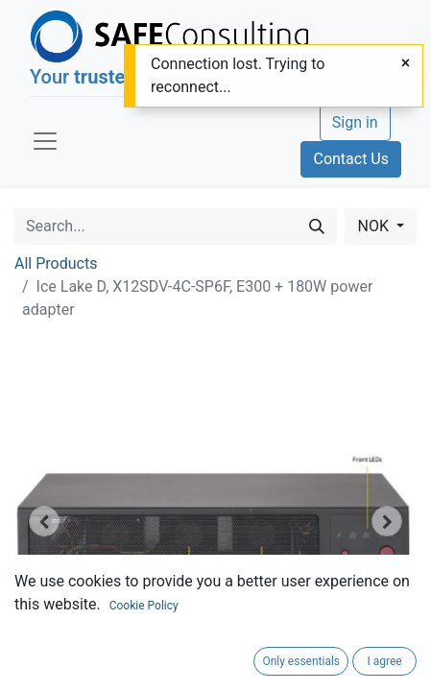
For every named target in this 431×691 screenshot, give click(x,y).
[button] (44, 521)
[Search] (317, 226)
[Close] (405, 63)
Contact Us (351, 159)
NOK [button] (374, 226)
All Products (55, 263)
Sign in (355, 122)
